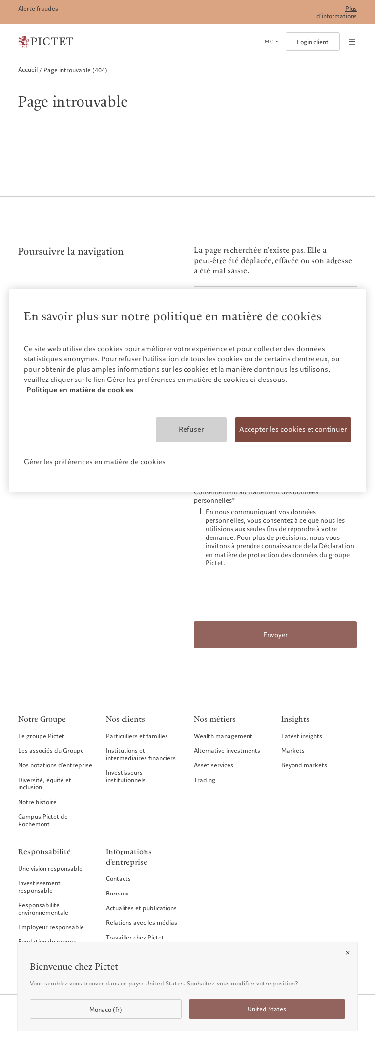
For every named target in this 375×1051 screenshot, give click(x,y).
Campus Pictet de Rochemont (43, 819)
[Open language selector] (271, 41)
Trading (204, 779)
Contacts (118, 878)
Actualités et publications (141, 908)
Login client (313, 42)
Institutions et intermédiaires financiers (141, 753)
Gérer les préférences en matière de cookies (95, 462)
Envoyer (275, 635)
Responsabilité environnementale (43, 908)
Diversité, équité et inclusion (44, 783)
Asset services (213, 765)
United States (267, 1009)
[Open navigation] (352, 41)
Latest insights (301, 735)
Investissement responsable (39, 886)
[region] (187, 390)
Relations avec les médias (141, 922)
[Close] (347, 952)
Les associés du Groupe (51, 750)
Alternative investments (227, 750)
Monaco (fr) (105, 1010)
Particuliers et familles (137, 735)
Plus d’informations (336, 12)
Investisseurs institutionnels (126, 775)
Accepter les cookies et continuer (293, 429)
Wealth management (223, 735)
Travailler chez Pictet (135, 937)
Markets (293, 750)
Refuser (191, 429)
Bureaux (117, 893)
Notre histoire (37, 801)
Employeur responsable (51, 927)
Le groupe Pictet (41, 735)
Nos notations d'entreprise (55, 765)
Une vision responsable (50, 868)
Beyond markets (304, 765)
